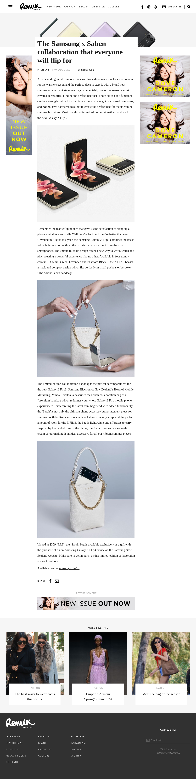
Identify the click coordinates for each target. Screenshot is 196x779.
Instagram (78, 743)
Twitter (76, 749)
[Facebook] (142, 7)
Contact (12, 762)
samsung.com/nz (69, 568)
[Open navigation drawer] (10, 7)
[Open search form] (188, 6)
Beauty (84, 6)
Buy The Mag (14, 743)
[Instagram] (149, 7)
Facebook (78, 736)
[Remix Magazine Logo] (31, 7)
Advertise (13, 749)
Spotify (76, 755)
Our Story (13, 736)
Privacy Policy (16, 755)
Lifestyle (98, 6)
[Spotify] (155, 7)
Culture (113, 6)
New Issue (54, 6)
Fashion (70, 6)
